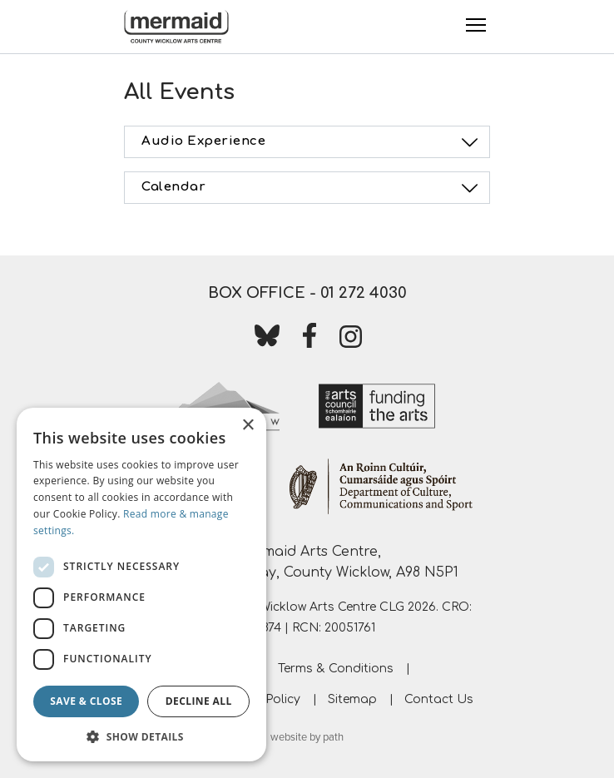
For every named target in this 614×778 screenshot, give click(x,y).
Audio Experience (312, 142)
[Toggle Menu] (476, 25)
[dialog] (141, 584)
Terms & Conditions (336, 668)
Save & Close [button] (86, 701)
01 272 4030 (363, 293)
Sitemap (352, 699)
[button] (141, 736)
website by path (307, 737)
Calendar (312, 188)
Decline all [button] (199, 701)
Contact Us (438, 699)
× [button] (247, 425)
